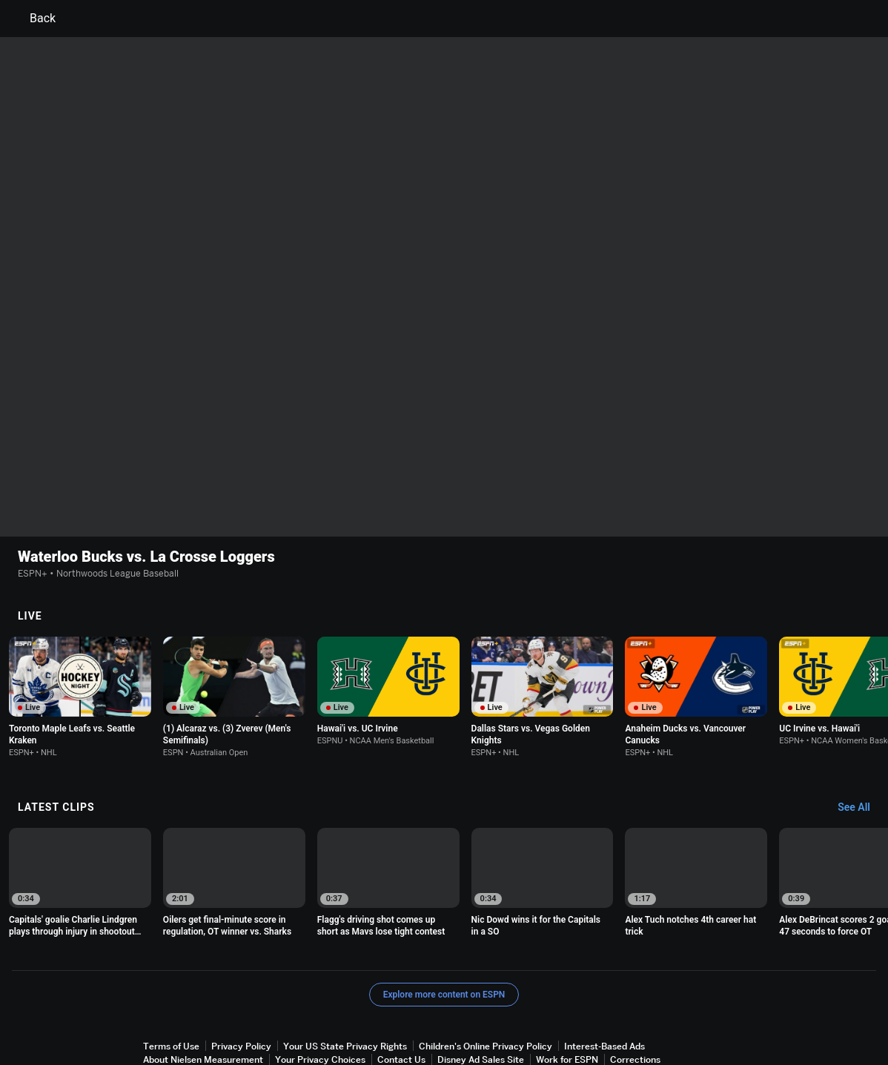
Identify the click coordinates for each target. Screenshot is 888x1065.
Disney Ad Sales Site (480, 997)
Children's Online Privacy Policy (485, 983)
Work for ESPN (567, 997)
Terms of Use (171, 983)
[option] (80, 634)
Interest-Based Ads (604, 983)
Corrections (635, 997)
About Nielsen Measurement (203, 997)
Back (34, 18)
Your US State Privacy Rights (345, 983)
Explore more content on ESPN (444, 932)
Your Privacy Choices (320, 997)
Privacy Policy (241, 983)
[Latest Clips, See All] (861, 745)
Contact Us (401, 997)
